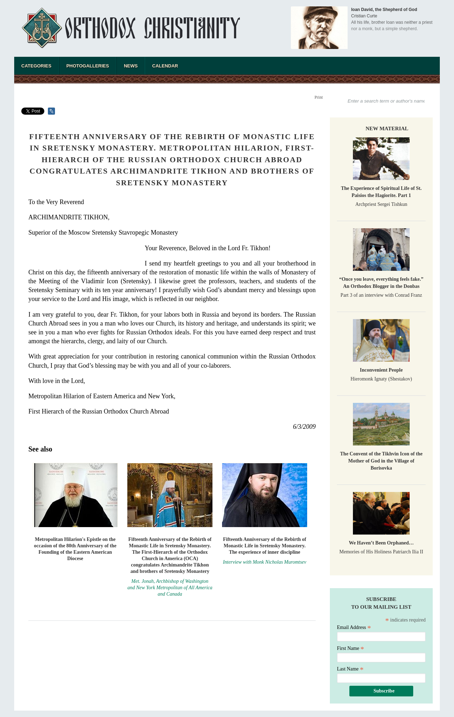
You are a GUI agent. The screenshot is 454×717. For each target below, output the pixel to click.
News (131, 66)
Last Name (350, 669)
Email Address (354, 627)
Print (319, 97)
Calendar (165, 66)
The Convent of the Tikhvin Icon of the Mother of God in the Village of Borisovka (381, 461)
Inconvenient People (381, 370)
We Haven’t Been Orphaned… (381, 543)
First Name (350, 648)
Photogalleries (87, 66)
